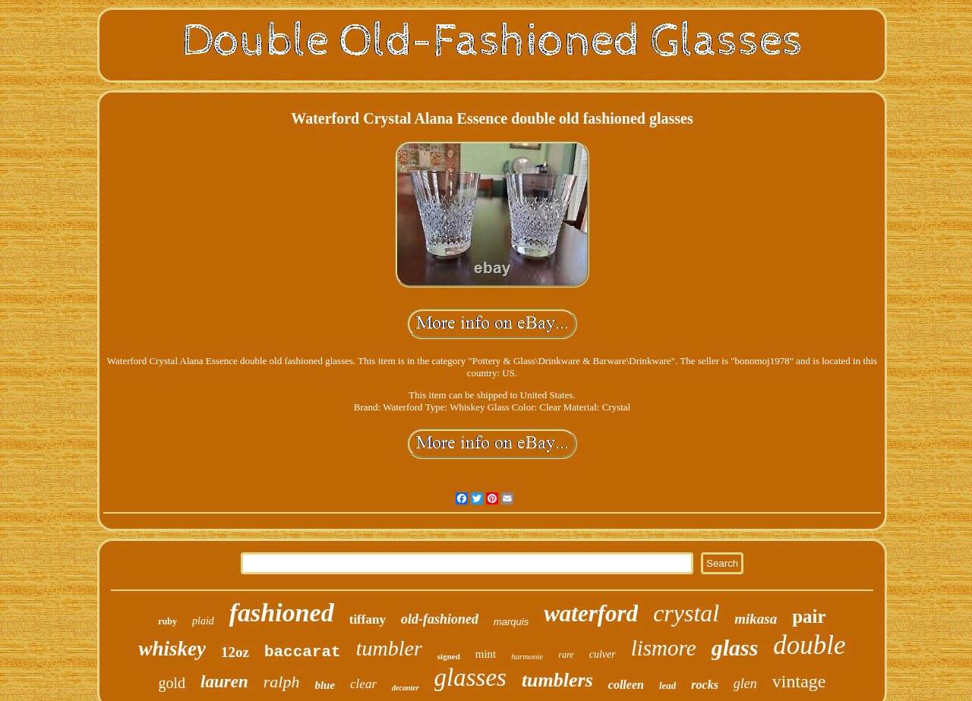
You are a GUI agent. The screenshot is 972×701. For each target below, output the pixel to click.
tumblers (557, 680)
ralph (282, 681)
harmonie (527, 656)
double (809, 645)
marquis (511, 621)
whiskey (172, 648)
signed (448, 656)
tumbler (389, 648)
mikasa (755, 619)
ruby (167, 621)
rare (565, 654)
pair (808, 616)
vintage (799, 681)
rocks (704, 684)
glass (735, 647)
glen (745, 683)
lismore (663, 648)
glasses (470, 677)
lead (667, 685)
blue (324, 685)
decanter (405, 688)
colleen (626, 684)
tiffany (367, 619)
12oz (235, 652)
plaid (203, 621)
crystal (686, 613)
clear (363, 684)
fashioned (281, 613)
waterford (591, 613)
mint (486, 654)
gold (172, 682)
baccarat (302, 652)
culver (602, 654)
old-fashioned (439, 619)
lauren (224, 681)
